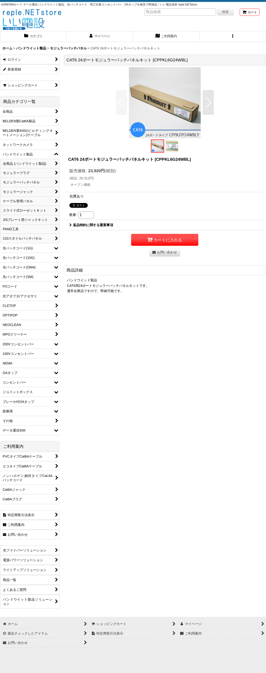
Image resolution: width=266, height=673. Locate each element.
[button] (233, 36)
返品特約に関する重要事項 (91, 225)
